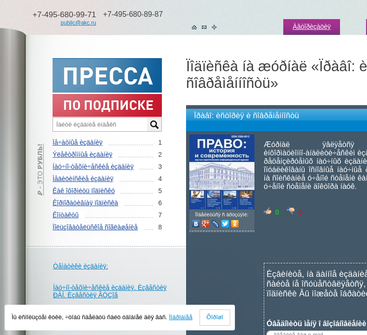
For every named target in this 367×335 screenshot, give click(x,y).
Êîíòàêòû (66, 215)
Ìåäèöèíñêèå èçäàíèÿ (83, 178)
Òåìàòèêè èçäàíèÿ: (80, 266)
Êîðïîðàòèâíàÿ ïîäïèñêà (85, 203)
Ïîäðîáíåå (181, 317)
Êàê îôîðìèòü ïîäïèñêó (84, 190)
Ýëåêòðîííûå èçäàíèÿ (82, 154)
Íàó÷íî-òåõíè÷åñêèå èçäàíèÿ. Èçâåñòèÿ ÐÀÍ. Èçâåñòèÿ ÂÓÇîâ (110, 291)
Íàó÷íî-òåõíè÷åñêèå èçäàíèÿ (93, 166)
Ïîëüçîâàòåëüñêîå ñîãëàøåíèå (95, 227)
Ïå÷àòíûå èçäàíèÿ (77, 142)
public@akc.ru (78, 23)
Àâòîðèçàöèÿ (312, 26)
